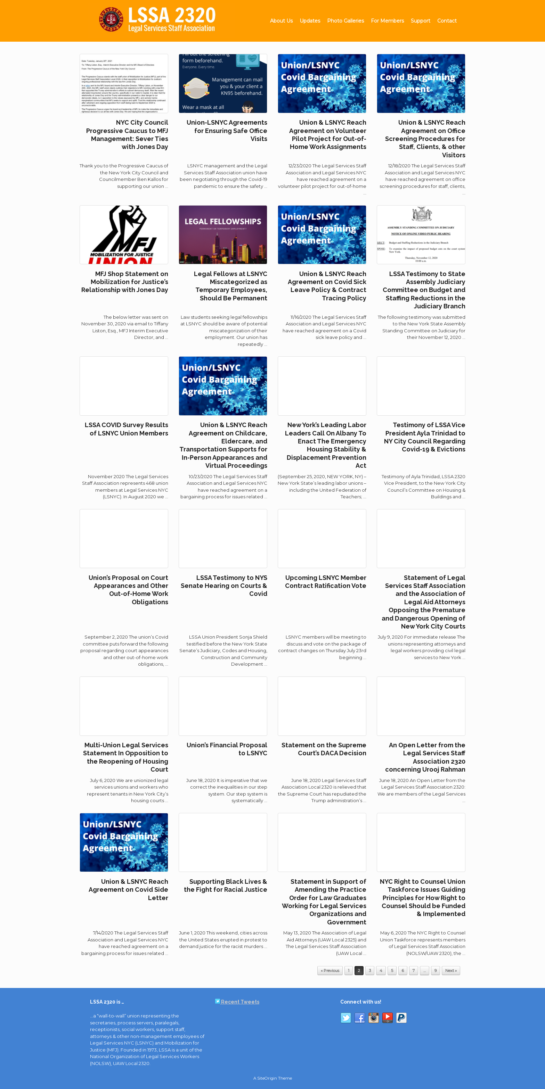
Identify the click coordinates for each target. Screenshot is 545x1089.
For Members (387, 21)
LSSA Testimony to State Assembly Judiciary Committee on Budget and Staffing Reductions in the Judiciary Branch (424, 290)
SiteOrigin (267, 1078)
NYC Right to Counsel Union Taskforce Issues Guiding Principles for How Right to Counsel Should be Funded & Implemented (422, 898)
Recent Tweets (237, 1002)
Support (420, 21)
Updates (310, 21)
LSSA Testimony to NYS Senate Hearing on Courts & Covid (224, 586)
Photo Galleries (345, 21)
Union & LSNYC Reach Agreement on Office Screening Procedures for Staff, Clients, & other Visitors (425, 139)
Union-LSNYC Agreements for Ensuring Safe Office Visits (227, 130)
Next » (451, 970)
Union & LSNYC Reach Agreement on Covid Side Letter (128, 889)
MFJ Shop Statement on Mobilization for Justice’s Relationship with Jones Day (124, 282)
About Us (281, 21)
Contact (447, 21)
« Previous (330, 970)
